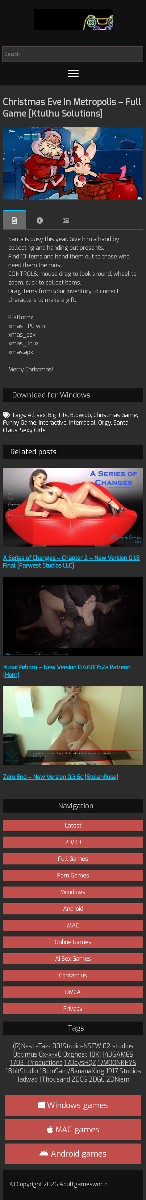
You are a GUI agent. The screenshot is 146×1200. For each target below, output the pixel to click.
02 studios (118, 1046)
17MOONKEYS (116, 1063)
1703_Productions (36, 1063)
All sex (37, 415)
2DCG (79, 1079)
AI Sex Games (73, 959)
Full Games (73, 859)
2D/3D (73, 842)
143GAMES (117, 1054)
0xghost (75, 1054)
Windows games (73, 1105)
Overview (14, 220)
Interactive (53, 422)
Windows (73, 892)
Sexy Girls (33, 430)
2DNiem (117, 1079)
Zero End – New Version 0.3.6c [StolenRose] (60, 777)
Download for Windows (51, 395)
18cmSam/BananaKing (71, 1071)
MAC (73, 925)
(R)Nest (23, 1046)
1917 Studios (123, 1071)
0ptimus (25, 1054)
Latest (73, 825)
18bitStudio (21, 1071)
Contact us (73, 975)
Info (40, 220)
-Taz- (43, 1046)
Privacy (73, 1008)
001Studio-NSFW (76, 1046)
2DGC (97, 1079)
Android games (73, 1154)
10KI (95, 1054)
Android (73, 909)
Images (66, 220)
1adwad (27, 1079)
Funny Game (19, 422)
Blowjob (80, 415)
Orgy (104, 422)
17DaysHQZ (80, 1063)
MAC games (73, 1129)
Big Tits (58, 415)
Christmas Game (115, 415)
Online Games (73, 942)
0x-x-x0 (50, 1054)
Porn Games (73, 875)
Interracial (82, 422)
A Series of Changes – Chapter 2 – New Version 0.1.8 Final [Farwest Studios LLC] (71, 561)
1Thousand (54, 1079)
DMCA (73, 992)
